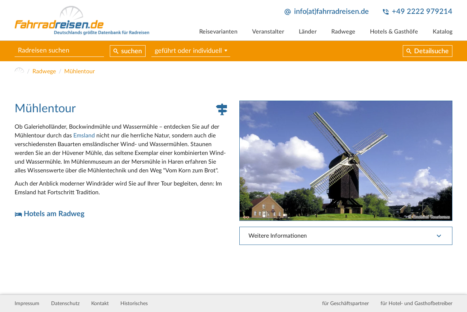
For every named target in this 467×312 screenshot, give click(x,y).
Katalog (442, 32)
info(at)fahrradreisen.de (331, 11)
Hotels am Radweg (54, 214)
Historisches (134, 303)
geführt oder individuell (188, 51)
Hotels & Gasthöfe (394, 32)
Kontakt (100, 303)
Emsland (84, 136)
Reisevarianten (218, 32)
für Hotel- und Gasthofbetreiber (416, 303)
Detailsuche (431, 51)
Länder (308, 32)
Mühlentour (79, 71)
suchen (131, 51)
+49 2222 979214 (422, 11)
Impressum (27, 303)
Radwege (343, 32)
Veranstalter (268, 32)
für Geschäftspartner (345, 303)
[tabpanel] (346, 160)
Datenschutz (65, 303)
